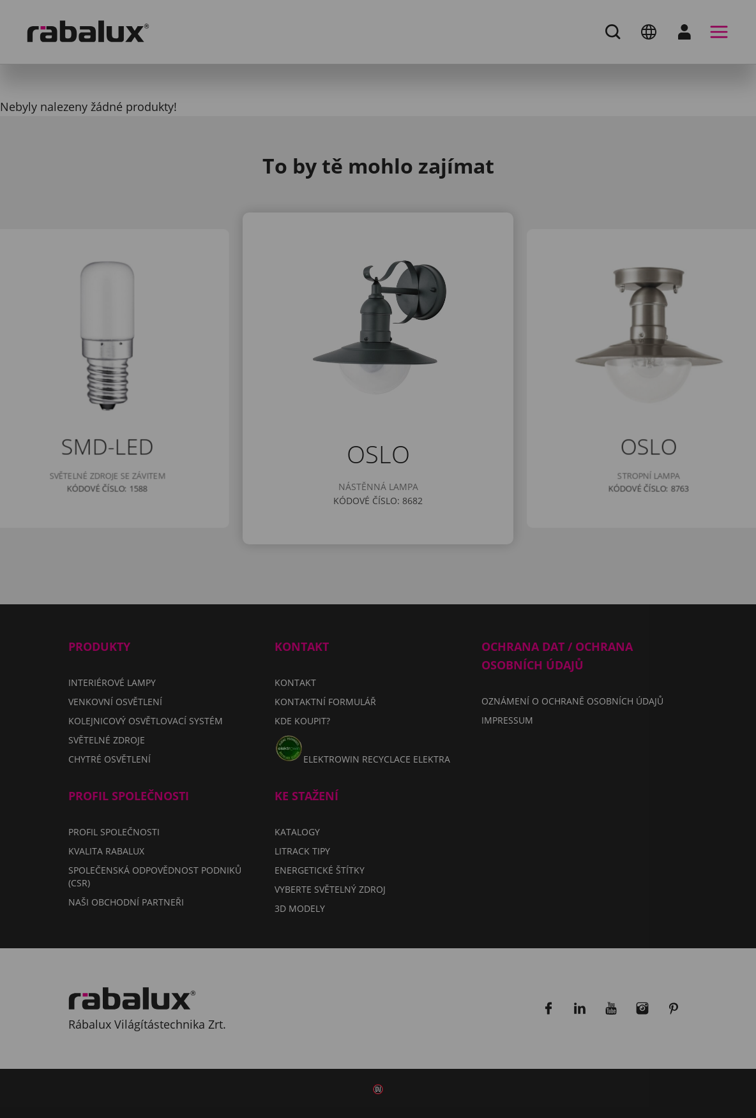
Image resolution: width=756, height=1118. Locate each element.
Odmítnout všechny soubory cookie (472, 609)
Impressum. (566, 572)
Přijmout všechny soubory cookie (378, 642)
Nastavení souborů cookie (256, 609)
